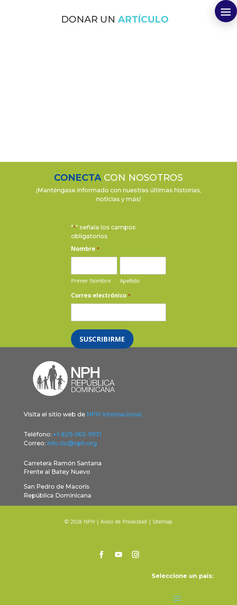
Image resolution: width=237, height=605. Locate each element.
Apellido (130, 280)
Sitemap (162, 521)
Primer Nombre (91, 280)
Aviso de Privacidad (124, 521)
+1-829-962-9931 (77, 434)
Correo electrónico (100, 295)
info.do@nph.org (72, 443)
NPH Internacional (114, 414)
